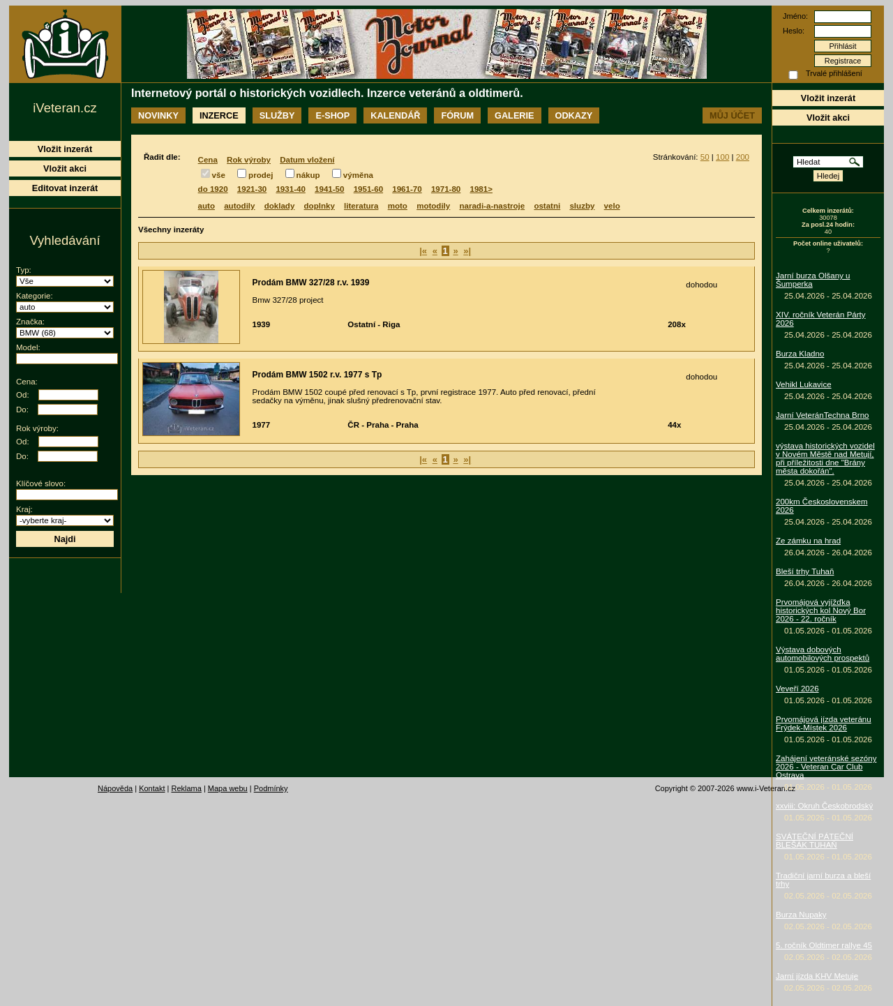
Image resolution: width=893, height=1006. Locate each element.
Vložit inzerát (828, 98)
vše (218, 175)
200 (742, 157)
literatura (361, 206)
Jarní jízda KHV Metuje (817, 976)
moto (397, 206)
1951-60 (368, 189)
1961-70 (406, 189)
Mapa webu (228, 788)
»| (467, 251)
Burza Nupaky (801, 914)
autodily (239, 206)
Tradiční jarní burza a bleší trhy (823, 879)
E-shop (332, 115)
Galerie (514, 115)
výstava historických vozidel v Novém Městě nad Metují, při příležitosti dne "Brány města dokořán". (825, 458)
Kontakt (152, 788)
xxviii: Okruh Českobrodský (824, 806)
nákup (308, 175)
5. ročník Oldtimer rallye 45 (824, 945)
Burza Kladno (800, 354)
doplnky (319, 206)
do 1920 (213, 189)
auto (206, 206)
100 (722, 157)
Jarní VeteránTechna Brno (822, 415)
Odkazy (574, 115)
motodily (433, 206)
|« (423, 251)
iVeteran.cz (64, 107)
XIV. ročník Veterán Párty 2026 (821, 318)
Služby (277, 115)
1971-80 (445, 189)
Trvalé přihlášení (834, 73)
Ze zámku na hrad (808, 540)
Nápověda (115, 788)
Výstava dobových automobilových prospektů (822, 653)
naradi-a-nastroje (492, 206)
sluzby (581, 206)
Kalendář (395, 115)
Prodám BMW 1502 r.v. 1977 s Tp (317, 375)
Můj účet (732, 115)
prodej (260, 175)
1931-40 (290, 189)
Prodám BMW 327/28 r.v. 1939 (311, 282)
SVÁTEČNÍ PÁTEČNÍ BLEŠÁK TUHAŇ (814, 840)
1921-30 (252, 189)
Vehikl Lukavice (804, 384)
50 (705, 157)
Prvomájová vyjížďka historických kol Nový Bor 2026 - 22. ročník (821, 610)
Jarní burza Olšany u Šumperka (813, 279)
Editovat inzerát (65, 188)
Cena (208, 160)
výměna (358, 175)
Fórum (457, 115)
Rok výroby (249, 160)
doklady (279, 206)
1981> (481, 189)
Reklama (186, 788)
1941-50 (329, 189)
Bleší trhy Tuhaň (805, 571)
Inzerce (219, 115)
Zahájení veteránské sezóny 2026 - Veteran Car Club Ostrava (826, 766)
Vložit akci (828, 117)
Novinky (158, 115)
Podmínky (271, 788)
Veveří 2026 (797, 688)
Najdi (64, 539)
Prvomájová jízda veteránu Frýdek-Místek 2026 (823, 723)
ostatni (547, 206)
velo (612, 206)
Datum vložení (307, 160)
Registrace (843, 61)
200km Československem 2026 (822, 505)
